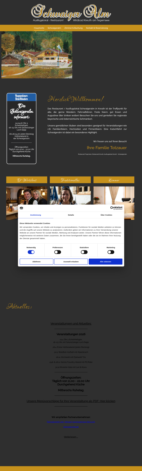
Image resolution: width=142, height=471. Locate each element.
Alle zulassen (105, 261)
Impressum (65, 458)
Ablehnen (36, 261)
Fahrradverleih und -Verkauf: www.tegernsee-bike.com (71, 376)
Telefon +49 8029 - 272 (15, 440)
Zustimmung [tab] (35, 215)
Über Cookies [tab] (106, 215)
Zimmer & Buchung (74, 28)
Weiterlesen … (71, 391)
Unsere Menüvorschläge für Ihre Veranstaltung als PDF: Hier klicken (71, 355)
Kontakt (54, 458)
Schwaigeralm (54, 28)
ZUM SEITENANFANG (72, 467)
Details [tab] (71, 215)
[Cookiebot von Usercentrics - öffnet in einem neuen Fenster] (112, 208)
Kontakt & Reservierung (97, 28)
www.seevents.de (71, 381)
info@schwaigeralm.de (21, 446)
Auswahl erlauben (70, 261)
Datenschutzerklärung (81, 458)
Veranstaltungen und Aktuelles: (71, 278)
